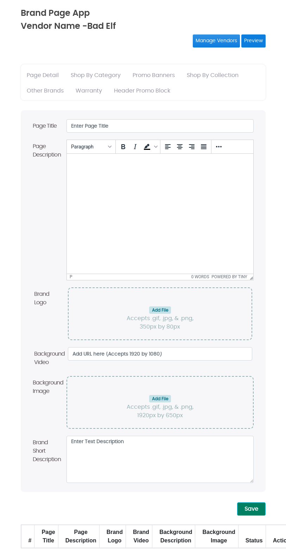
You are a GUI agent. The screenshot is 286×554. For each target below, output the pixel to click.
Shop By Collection (213, 75)
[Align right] (192, 147)
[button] (150, 147)
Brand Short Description (47, 451)
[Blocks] (91, 147)
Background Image (48, 387)
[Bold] (123, 147)
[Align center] (180, 147)
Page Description (47, 151)
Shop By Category (96, 75)
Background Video (49, 358)
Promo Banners (154, 75)
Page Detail (43, 75)
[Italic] (135, 147)
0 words (200, 276)
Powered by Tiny (229, 276)
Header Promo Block (142, 91)
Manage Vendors (216, 40)
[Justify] (204, 147)
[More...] (219, 147)
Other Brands (45, 91)
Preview (253, 40)
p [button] (71, 276)
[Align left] (168, 147)
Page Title (45, 126)
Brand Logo (42, 298)
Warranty (89, 91)
